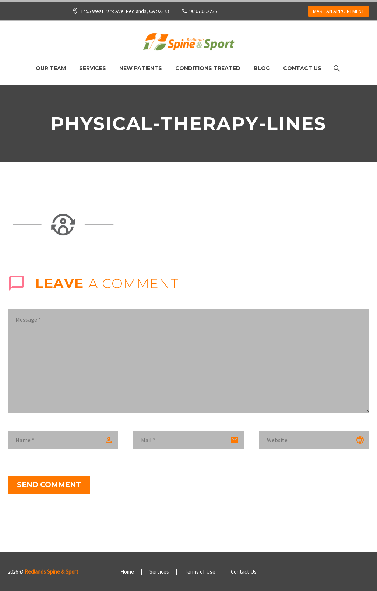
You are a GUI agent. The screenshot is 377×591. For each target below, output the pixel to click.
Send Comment (49, 484)
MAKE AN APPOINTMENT (338, 11)
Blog (262, 68)
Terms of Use (199, 572)
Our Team (51, 68)
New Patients (140, 68)
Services (92, 68)
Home (127, 572)
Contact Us (302, 68)
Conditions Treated (207, 68)
